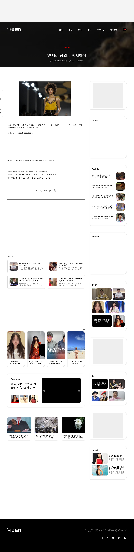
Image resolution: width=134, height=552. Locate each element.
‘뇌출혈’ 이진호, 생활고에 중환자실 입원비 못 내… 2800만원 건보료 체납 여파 (33, 174)
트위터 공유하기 (40, 190)
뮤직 (80, 29)
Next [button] (79, 390)
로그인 (125, 529)
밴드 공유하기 (55, 190)
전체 (61, 29)
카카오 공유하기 (45, 190)
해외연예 (113, 29)
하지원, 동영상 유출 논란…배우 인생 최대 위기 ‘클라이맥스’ (27, 171)
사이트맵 (120, 529)
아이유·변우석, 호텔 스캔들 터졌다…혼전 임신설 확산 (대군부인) (28, 178)
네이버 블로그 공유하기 (50, 190)
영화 (89, 29)
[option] (61, 390)
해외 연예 (95, 450)
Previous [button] (44, 390)
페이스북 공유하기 (36, 190)
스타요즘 (100, 29)
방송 (70, 29)
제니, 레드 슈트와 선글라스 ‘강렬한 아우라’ (23, 388)
